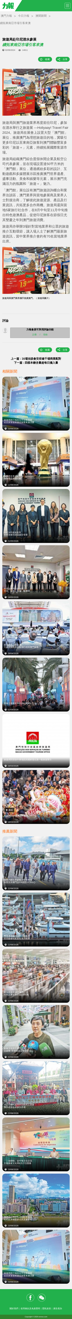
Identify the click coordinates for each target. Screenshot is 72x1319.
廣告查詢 (57, 1308)
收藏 (47, 59)
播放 (11, 810)
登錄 (45, 334)
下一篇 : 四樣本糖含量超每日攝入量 (36, 362)
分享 (65, 59)
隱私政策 (46, 1308)
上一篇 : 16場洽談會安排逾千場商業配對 (36, 358)
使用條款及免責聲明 (30, 1308)
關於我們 (14, 1308)
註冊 (34, 334)
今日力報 (23, 15)
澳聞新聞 (41, 15)
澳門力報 (6, 15)
